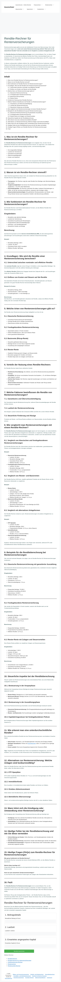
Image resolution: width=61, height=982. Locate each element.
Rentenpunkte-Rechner (14, 966)
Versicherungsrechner (18, 977)
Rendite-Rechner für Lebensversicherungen (19, 960)
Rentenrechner (50, 5)
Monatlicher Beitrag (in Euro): (30, 920)
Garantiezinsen (32, 743)
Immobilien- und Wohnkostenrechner (22, 976)
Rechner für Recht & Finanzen (39, 976)
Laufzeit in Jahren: (30, 932)
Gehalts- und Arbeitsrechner (37, 974)
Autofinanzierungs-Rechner (15, 962)
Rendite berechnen (19, 951)
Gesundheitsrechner (50, 974)
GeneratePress (8, 978)
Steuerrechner (20, 9)
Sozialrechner (42, 9)
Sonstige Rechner (29, 977)
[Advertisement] (30, 23)
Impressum (49, 977)
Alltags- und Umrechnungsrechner (21, 974)
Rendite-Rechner (12, 958)
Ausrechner (9, 7)
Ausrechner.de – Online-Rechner (23, 5)
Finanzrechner (39, 5)
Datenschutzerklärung (40, 977)
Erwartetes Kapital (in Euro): (30, 945)
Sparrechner (31, 9)
